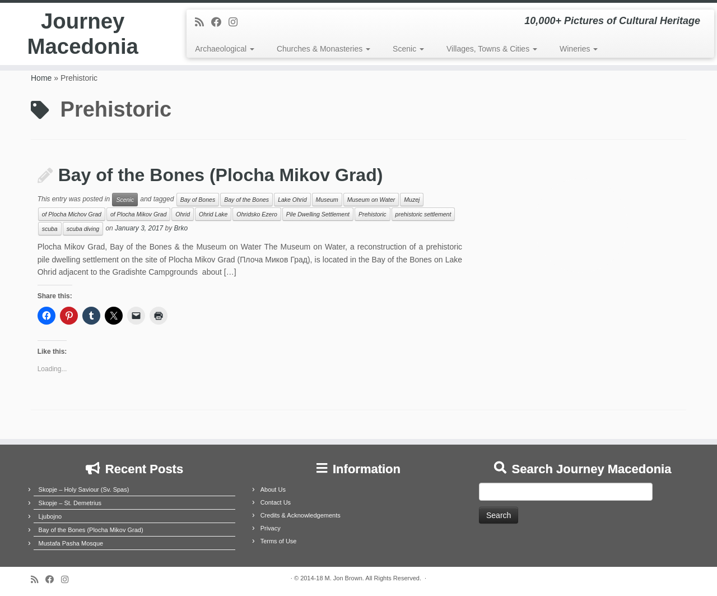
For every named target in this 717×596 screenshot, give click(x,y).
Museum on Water (371, 199)
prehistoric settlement (423, 214)
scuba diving (83, 228)
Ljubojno (50, 516)
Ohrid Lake (213, 214)
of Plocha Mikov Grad (138, 214)
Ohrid (182, 214)
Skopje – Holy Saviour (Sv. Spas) (84, 489)
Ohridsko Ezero (256, 214)
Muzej (412, 199)
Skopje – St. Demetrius (70, 503)
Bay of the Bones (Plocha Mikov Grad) (220, 175)
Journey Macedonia (83, 36)
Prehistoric (372, 214)
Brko (181, 229)
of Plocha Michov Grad (71, 214)
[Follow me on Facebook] (220, 22)
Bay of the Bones (246, 199)
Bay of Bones (197, 199)
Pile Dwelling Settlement (318, 214)
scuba (50, 228)
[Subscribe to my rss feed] (203, 22)
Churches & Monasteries (323, 48)
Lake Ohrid (292, 199)
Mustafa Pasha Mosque (71, 543)
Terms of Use (278, 541)
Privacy (270, 528)
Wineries (579, 48)
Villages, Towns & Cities (491, 48)
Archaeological (224, 48)
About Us (273, 489)
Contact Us (275, 502)
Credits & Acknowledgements (300, 515)
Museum (327, 199)
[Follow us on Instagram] (237, 22)
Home (41, 77)
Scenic (408, 48)
